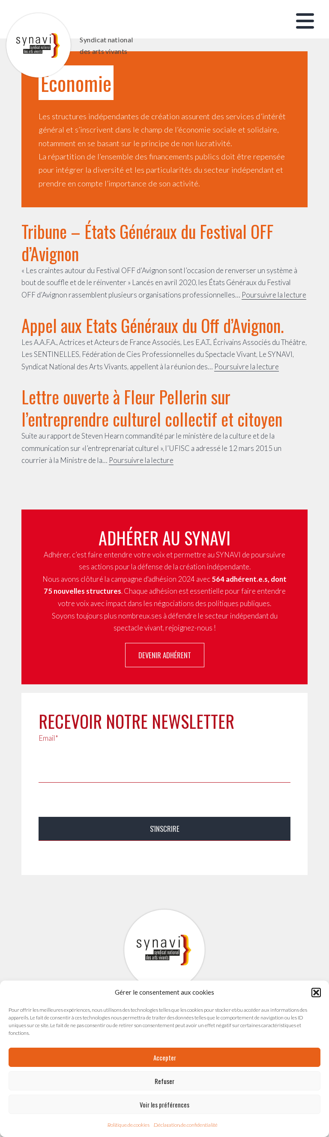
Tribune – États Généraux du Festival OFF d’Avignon (147, 242)
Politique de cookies (129, 1125)
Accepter (164, 1057)
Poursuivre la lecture (274, 294)
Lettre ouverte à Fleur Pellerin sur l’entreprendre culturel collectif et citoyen (151, 408)
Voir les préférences (164, 1104)
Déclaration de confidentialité (186, 1125)
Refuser (164, 1081)
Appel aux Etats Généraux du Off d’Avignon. (152, 325)
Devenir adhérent (164, 655)
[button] (316, 992)
